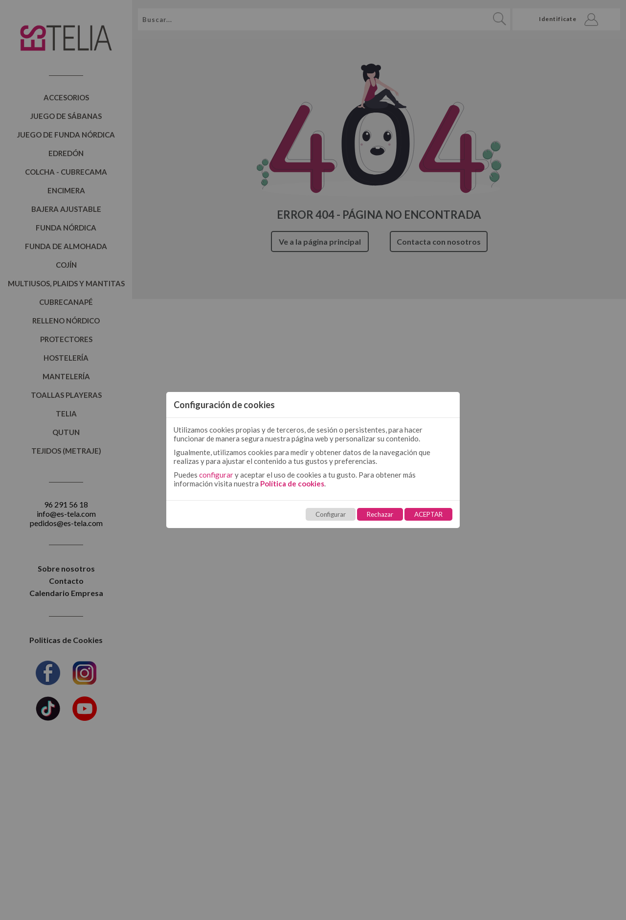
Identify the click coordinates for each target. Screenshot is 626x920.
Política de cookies (292, 483)
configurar (216, 474)
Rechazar (380, 514)
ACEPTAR (428, 514)
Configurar (330, 514)
